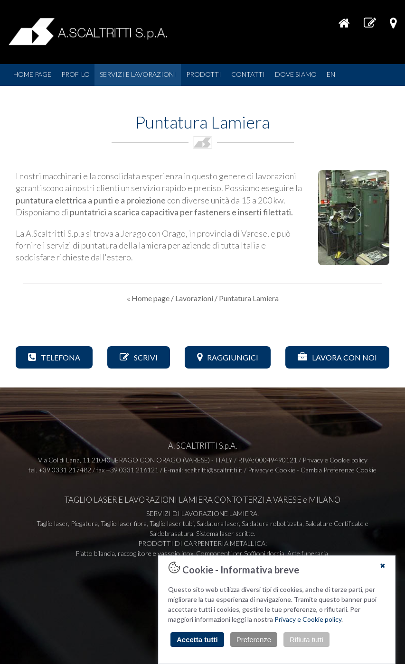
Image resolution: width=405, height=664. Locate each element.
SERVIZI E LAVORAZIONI (138, 74)
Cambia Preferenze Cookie (339, 470)
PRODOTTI (203, 74)
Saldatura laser (218, 523)
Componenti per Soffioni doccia (240, 553)
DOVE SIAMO (296, 74)
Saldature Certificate (334, 523)
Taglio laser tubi (172, 523)
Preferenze (253, 640)
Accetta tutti (197, 640)
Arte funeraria (307, 553)
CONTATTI (248, 74)
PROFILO (75, 74)
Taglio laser (52, 523)
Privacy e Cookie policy (307, 619)
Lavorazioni (194, 298)
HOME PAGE (32, 74)
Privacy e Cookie (271, 470)
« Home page (148, 298)
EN (331, 74)
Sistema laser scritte (225, 533)
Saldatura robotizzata (272, 523)
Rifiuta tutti (306, 640)
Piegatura (84, 523)
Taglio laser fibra (124, 523)
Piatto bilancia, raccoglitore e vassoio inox (134, 553)
